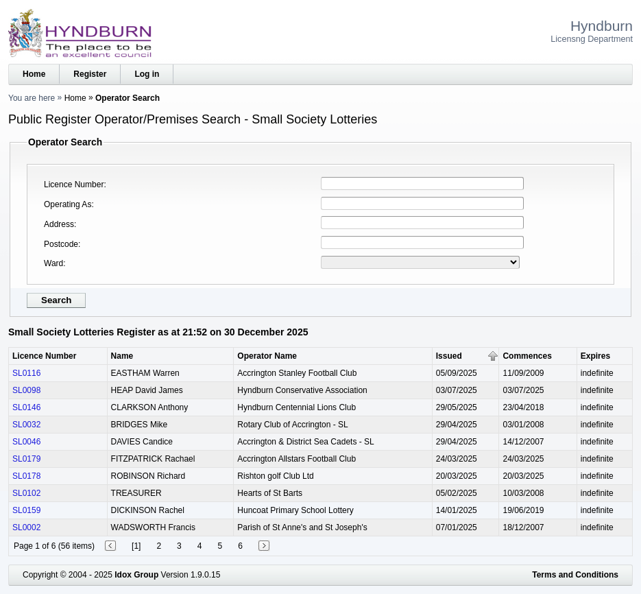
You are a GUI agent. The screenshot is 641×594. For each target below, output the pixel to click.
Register (89, 74)
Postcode (61, 244)
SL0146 (26, 407)
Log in (146, 74)
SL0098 (26, 390)
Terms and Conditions (575, 575)
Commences (527, 356)
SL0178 (26, 476)
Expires (595, 356)
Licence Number (74, 184)
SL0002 (26, 527)
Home (34, 74)
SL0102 (26, 493)
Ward (53, 263)
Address (59, 224)
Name (122, 356)
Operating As (67, 204)
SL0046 (26, 442)
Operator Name (267, 356)
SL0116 (26, 373)
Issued (449, 356)
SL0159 (26, 510)
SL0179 (26, 459)
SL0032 (26, 424)
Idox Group (136, 575)
